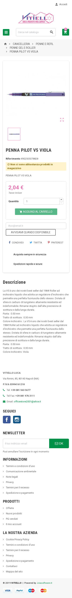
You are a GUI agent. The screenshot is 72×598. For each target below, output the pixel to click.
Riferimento (13, 158)
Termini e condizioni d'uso (20, 466)
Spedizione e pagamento (19, 492)
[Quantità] (42, 201)
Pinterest (55, 242)
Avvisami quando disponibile (30, 232)
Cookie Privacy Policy (17, 539)
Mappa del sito (14, 571)
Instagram (17, 419)
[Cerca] (36, 32)
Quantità (13, 201)
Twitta (36, 242)
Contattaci (11, 566)
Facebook (7, 419)
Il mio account (13, 524)
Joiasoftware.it (44, 583)
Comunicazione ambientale (20, 471)
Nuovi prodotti (13, 513)
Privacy (9, 482)
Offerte (9, 508)
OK (59, 443)
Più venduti (11, 518)
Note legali (11, 476)
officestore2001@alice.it (27, 401)
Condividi (16, 242)
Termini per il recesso (17, 487)
